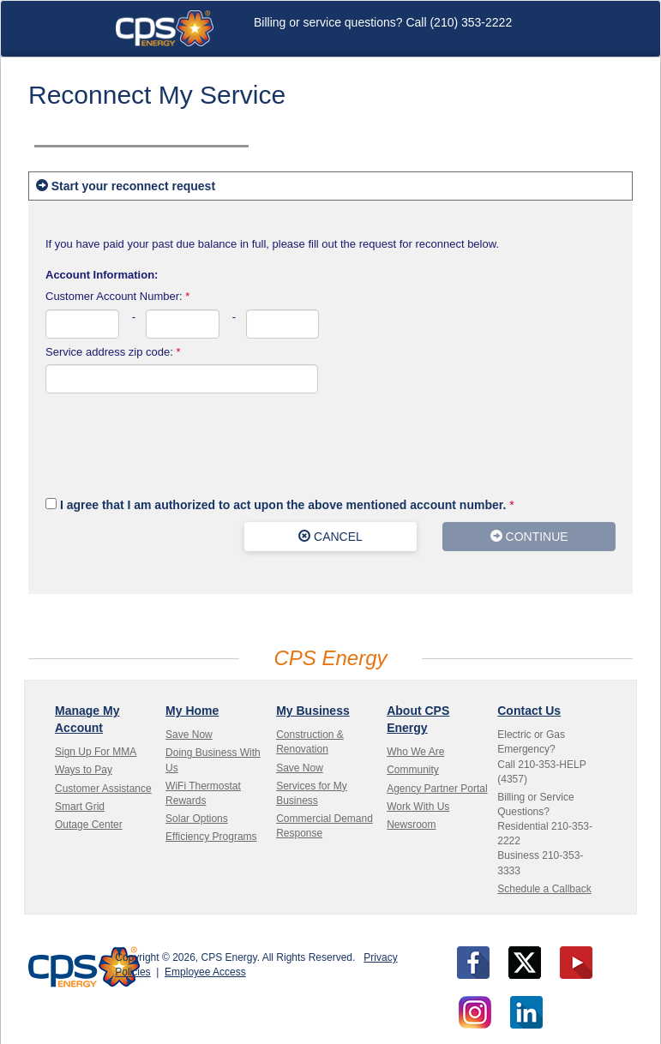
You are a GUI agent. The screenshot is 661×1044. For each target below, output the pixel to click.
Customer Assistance (103, 789)
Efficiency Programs (210, 837)
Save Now (189, 735)
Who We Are (415, 752)
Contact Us (529, 710)
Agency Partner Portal (437, 789)
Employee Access (205, 972)
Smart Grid (80, 807)
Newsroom (411, 825)
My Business (313, 710)
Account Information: (101, 274)
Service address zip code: (113, 351)
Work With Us (418, 807)
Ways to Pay (83, 770)
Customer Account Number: (117, 296)
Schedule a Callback (544, 889)
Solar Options (196, 819)
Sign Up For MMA (95, 752)
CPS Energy (164, 29)
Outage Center (89, 825)
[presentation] (175, 444)
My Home (192, 710)
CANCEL (330, 536)
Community (413, 770)
